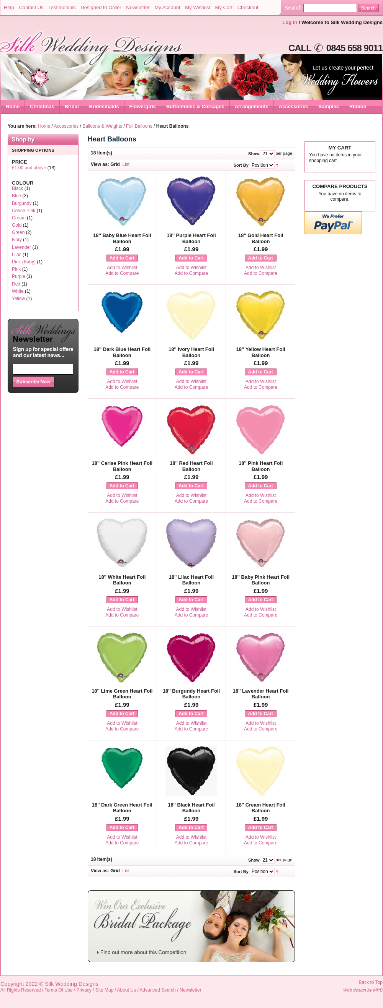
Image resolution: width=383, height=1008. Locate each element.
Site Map (104, 990)
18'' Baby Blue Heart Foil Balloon (122, 238)
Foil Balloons (139, 126)
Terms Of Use (58, 990)
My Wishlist (197, 7)
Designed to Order (100, 7)
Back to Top (371, 982)
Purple (18, 276)
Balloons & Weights (102, 126)
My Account (167, 7)
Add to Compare (122, 273)
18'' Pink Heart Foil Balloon (261, 466)
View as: (100, 164)
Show (253, 153)
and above (29, 167)
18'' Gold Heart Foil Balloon (260, 238)
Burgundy (21, 203)
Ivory (17, 239)
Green (18, 232)
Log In (289, 22)
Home (13, 106)
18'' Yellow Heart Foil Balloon (260, 352)
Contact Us (31, 7)
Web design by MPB (363, 990)
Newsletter (137, 7)
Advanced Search (157, 990)
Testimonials (62, 7)
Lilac (16, 254)
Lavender (21, 247)
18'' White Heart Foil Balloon (122, 580)
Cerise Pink (23, 210)
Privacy (84, 990)
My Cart (224, 7)
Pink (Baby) (24, 262)
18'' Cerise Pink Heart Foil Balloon (122, 466)
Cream (19, 218)
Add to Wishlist (122, 267)
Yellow (18, 298)
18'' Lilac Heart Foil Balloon (191, 580)
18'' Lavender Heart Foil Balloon (261, 694)
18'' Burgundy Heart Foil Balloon (191, 694)
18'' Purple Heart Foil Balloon (191, 238)
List (126, 164)
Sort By (241, 165)
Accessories (66, 126)
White (18, 291)
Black (17, 188)
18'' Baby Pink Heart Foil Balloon (261, 580)
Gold (16, 225)
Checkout (248, 7)
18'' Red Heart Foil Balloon (191, 466)
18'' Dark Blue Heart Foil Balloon (122, 352)
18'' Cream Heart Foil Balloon (260, 808)
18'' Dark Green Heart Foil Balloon (122, 808)
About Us (126, 990)
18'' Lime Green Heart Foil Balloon (122, 694)
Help (9, 7)
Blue (16, 195)
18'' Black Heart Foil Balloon (191, 808)
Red (16, 284)
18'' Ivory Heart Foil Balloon (191, 352)
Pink (16, 269)
